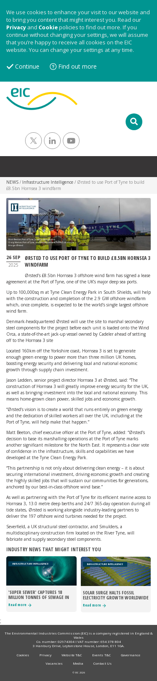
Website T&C (72, 655)
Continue (27, 66)
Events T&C (101, 655)
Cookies (23, 655)
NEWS (12, 182)
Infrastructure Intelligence (47, 182)
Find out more (77, 66)
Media (78, 663)
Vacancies (54, 663)
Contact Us (102, 663)
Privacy (16, 27)
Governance (130, 655)
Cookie (48, 27)
